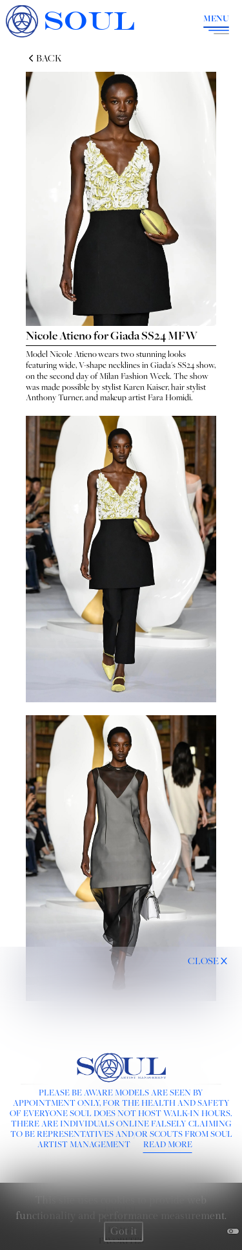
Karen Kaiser (145, 387)
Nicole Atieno (73, 354)
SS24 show (195, 365)
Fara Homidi (169, 397)
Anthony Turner (54, 397)
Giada (160, 365)
